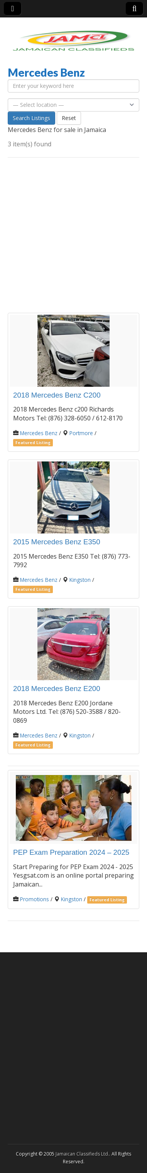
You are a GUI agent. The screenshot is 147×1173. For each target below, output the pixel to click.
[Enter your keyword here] (73, 86)
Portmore (81, 433)
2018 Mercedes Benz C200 (57, 395)
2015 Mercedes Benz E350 (56, 542)
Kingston (80, 579)
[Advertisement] (73, 235)
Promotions (34, 899)
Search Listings (31, 118)
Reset (69, 118)
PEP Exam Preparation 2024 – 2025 (71, 852)
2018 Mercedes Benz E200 (56, 688)
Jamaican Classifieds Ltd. (82, 1154)
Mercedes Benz (38, 433)
